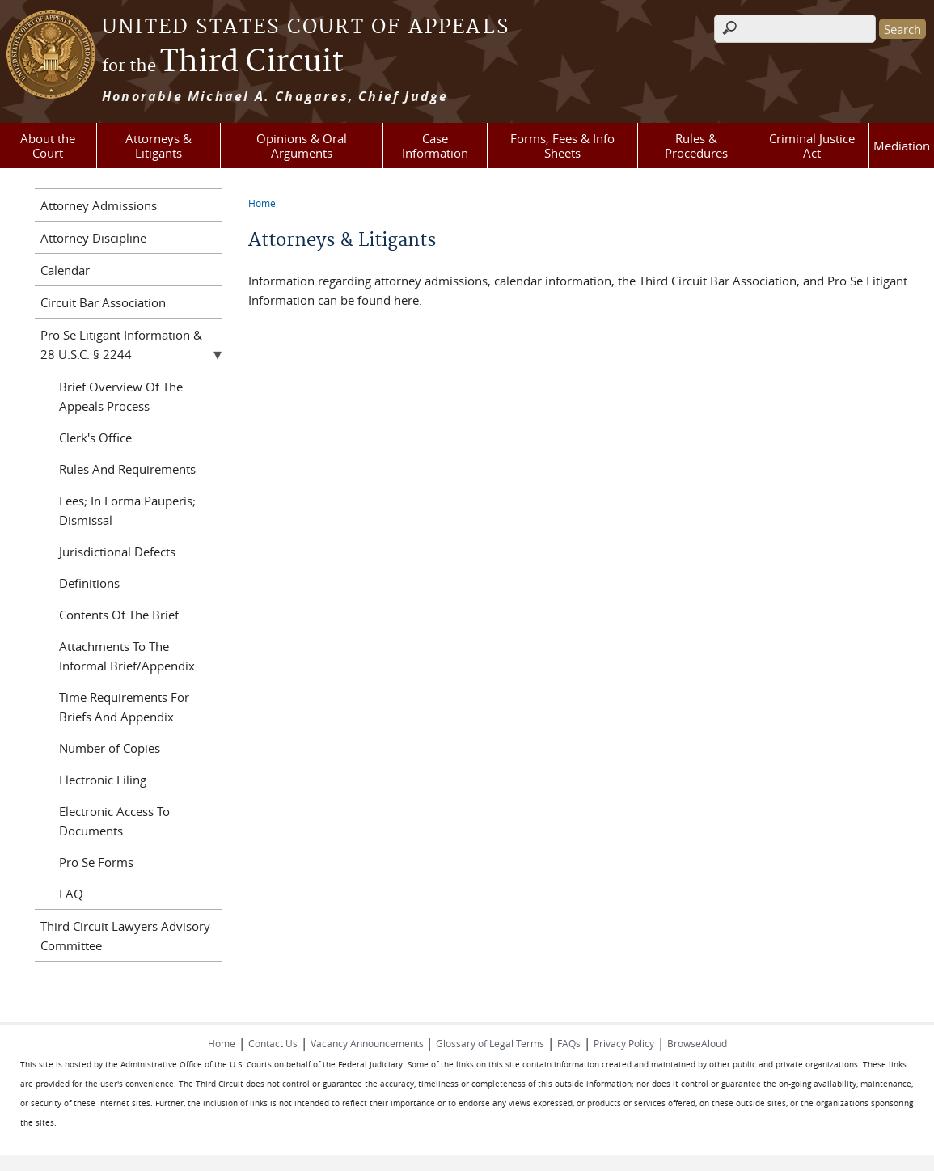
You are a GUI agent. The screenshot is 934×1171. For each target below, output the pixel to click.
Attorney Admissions (98, 205)
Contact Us (273, 1043)
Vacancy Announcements (368, 1043)
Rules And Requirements (127, 469)
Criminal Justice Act (812, 145)
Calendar (65, 270)
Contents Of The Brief (119, 615)
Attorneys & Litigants (158, 145)
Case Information (435, 145)
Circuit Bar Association (103, 302)
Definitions (89, 583)
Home (262, 203)
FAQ (71, 894)
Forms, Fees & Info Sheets (562, 145)
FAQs (569, 1043)
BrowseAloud (697, 1043)
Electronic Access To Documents (114, 821)
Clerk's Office (95, 437)
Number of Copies (109, 748)
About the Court (47, 145)
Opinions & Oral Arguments (301, 145)
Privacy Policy (624, 1043)
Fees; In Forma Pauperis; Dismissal (127, 510)
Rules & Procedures (696, 145)
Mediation (901, 145)
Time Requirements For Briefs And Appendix (124, 707)
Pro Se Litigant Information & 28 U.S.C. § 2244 (121, 344)
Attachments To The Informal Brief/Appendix (127, 656)
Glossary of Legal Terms (490, 1043)
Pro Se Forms (96, 862)
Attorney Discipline (93, 238)
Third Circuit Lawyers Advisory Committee (125, 935)
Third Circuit (223, 62)
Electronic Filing (102, 780)
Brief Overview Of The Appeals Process (121, 396)
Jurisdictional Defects (117, 551)
